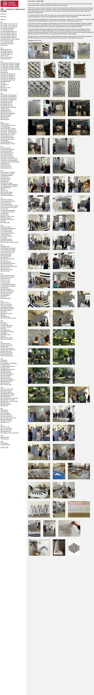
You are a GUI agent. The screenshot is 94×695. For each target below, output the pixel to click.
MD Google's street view (6, 378)
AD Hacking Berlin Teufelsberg (8, 284)
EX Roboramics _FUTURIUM (8, 172)
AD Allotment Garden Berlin (7, 137)
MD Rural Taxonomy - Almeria (8, 143)
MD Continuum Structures (7, 292)
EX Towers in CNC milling (7, 389)
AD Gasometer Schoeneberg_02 (8, 96)
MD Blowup (3, 315)
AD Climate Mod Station (6, 236)
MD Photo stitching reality (7, 355)
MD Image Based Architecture (8, 263)
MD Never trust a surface (7, 337)
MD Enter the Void (5, 271)
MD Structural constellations (7, 380)
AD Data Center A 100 (6, 49)
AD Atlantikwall (4, 72)
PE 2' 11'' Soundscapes (6, 428)
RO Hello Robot (4, 213)
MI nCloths (3, 328)
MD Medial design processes (8, 369)
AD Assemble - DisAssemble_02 (8, 131)
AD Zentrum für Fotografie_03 (8, 77)
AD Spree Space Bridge (6, 345)
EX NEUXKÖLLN (5, 123)
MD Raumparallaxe (5, 330)
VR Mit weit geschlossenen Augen (9, 207)
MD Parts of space (5, 383)
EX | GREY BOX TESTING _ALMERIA (10, 64)
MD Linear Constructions (7, 265)
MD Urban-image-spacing (7, 352)
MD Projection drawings (6, 419)
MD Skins (3, 189)
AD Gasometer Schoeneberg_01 (8, 95)
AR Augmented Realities (6, 183)
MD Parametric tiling (5, 298)
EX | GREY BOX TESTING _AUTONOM (10, 69)
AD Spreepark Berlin (6, 81)
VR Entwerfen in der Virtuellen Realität (10, 162)
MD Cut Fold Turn (5, 268)
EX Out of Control (5, 302)
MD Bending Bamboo (6, 187)
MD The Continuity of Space (7, 290)
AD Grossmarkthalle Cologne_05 (9, 37)
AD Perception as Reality (7, 101)
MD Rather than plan (6, 431)
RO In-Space (4, 237)
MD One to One (4, 260)
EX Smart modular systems (7, 275)
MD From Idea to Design (7, 192)
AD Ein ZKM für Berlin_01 (7, 152)
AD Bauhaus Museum (6, 327)
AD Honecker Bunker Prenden (8, 249)
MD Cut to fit (4, 296)
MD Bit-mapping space (6, 354)
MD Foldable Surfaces (6, 262)
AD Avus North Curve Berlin (7, 174)
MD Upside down (5, 257)
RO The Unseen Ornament (7, 252)
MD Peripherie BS (5, 119)
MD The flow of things (6, 372)
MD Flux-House (4, 118)
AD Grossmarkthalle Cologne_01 (9, 31)
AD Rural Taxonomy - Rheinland (8, 107)
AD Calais (3, 83)
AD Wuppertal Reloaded (6, 175)
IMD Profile (3, 16)
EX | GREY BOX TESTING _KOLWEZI (10, 66)
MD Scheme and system (7, 313)
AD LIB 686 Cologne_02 (6, 52)
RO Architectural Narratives (7, 43)
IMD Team (3, 19)
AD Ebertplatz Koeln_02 (6, 104)
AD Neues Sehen (5, 177)
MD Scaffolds (4, 90)
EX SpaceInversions (5, 343)
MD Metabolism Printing (6, 269)
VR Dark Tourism (5, 55)
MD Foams (3, 221)
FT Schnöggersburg (5, 127)
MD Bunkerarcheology (6, 255)
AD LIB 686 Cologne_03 (6, 54)
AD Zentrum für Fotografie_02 (8, 75)
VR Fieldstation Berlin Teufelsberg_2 (9, 184)
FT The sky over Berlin (6, 305)
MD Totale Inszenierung (6, 240)
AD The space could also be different (10, 205)
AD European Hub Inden (7, 155)
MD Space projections (6, 375)
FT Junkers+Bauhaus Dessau (8, 366)
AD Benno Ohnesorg (6, 178)
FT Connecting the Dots (6, 231)
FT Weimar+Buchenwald (7, 325)
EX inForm (3, 322)
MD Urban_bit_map (5, 377)
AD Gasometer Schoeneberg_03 (8, 98)
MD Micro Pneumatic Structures (8, 318)
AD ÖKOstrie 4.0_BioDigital (7, 157)
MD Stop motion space (6, 351)
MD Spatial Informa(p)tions (7, 195)
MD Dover (3, 86)
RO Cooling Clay (5, 84)
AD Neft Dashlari (5, 140)
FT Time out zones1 (5, 281)
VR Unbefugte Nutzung (6, 142)
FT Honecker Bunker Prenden (8, 251)
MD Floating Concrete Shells (8, 258)
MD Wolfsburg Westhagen (7, 307)
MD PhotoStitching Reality (7, 374)
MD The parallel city (5, 396)
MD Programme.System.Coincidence (10, 433)
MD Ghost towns (5, 215)
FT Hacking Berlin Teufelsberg (8, 286)
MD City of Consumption (6, 57)
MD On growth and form (6, 416)
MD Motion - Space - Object (7, 216)
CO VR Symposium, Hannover (8, 125)
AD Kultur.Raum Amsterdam (7, 233)
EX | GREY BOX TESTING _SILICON (10, 67)
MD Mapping (4, 333)
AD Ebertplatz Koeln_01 (6, 102)
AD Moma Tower (5, 287)
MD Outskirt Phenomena (7, 339)
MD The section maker (6, 384)
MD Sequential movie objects (8, 399)
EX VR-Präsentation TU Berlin (8, 128)
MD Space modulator (6, 404)
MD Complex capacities (6, 392)
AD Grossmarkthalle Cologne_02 (9, 33)
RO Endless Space (5, 180)
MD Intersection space (6, 381)
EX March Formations (6, 227)
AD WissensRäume (5, 234)
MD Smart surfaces (5, 413)
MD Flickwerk (4, 89)
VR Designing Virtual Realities (8, 210)
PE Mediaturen (4, 443)
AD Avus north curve (6, 278)
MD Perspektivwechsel (6, 115)
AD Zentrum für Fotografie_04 (8, 78)
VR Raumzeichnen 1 (6, 165)
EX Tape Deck (4, 361)
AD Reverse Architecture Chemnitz (9, 158)
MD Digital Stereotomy (6, 168)
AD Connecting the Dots (6, 230)
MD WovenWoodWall (6, 254)
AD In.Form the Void (5, 202)
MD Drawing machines (6, 310)
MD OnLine (3, 336)
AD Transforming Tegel (6, 204)
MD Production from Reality (7, 393)
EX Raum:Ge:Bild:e (5, 444)
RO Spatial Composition (6, 239)
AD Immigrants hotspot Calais (8, 80)
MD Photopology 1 (5, 295)
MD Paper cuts (4, 405)
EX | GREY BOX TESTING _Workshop (10, 63)
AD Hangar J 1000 (5, 364)
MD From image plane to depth (8, 417)
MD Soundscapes (5, 402)
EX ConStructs (4, 324)
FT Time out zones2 (5, 283)
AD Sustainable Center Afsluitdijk (9, 363)
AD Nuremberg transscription (8, 277)
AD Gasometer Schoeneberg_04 (8, 99)
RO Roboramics (4, 181)
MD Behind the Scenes (6, 111)
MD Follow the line (5, 316)
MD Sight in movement (6, 421)
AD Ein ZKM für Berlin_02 (7, 154)
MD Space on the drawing (7, 348)
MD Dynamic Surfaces (6, 218)
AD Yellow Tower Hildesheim (8, 149)
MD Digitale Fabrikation (6, 193)
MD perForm (4, 312)
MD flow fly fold (4, 190)
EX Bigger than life (5, 246)
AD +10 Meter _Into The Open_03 (9, 27)
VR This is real (4, 208)
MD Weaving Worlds (6, 110)
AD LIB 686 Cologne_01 (6, 51)
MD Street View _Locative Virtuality (9, 401)
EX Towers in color (5, 426)
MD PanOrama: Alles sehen (7, 308)
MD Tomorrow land (5, 222)
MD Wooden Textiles (6, 334)
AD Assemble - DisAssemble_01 (8, 130)
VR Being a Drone (5, 163)
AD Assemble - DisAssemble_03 (8, 133)
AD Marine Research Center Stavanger (10, 39)
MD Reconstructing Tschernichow (9, 266)
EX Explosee (4, 360)
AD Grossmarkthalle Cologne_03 (9, 34)
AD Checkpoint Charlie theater (8, 248)
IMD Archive (3, 14)
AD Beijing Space (5, 438)
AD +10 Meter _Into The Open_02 (9, 25)
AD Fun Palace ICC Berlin (7, 40)
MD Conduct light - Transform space (9, 242)
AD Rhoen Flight (5, 346)
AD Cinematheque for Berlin (7, 139)
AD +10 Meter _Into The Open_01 (9, 23)
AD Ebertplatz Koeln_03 (6, 105)
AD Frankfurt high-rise (6, 390)
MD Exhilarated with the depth (8, 349)
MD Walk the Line (5, 422)
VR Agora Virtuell (5, 108)
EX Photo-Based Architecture (8, 201)
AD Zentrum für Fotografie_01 (8, 73)
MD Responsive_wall (6, 371)
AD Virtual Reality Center (7, 136)
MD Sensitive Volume (6, 58)
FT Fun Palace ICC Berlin (7, 42)
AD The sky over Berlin (6, 304)
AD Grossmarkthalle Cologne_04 (9, 36)
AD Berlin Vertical (5, 437)
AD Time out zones (5, 280)
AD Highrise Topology (6, 289)
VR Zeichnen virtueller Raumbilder (9, 160)
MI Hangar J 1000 (5, 367)
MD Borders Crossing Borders (8, 113)
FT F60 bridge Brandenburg (7, 28)
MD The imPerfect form (6, 414)
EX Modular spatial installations (8, 228)
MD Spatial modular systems (8, 219)
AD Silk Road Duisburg (6, 151)
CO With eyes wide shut (6, 199)
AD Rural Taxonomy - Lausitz (8, 134)
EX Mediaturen (4, 410)
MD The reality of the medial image (9, 398)
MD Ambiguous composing (7, 331)
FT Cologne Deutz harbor (7, 30)
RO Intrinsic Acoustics (6, 166)
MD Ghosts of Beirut (5, 116)
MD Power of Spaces (6, 87)
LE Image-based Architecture (8, 212)
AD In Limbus (4, 70)
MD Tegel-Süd (4, 45)
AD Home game (4, 411)
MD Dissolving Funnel (6, 293)
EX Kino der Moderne (6, 148)
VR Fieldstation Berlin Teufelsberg (9, 186)
